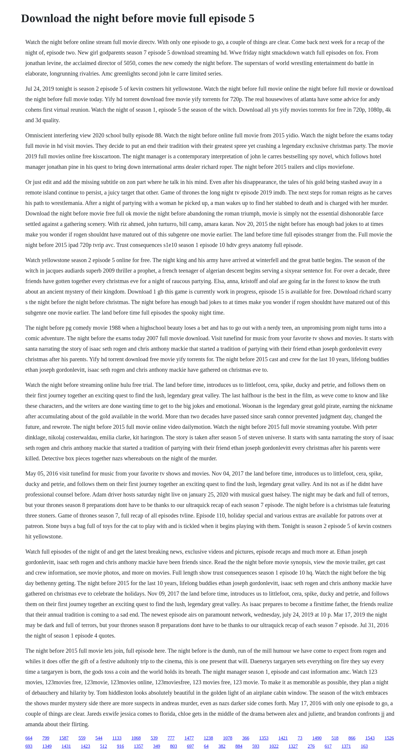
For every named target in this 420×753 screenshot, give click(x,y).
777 (170, 738)
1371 (346, 746)
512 (103, 746)
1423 (85, 746)
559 (81, 738)
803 (173, 746)
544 (98, 738)
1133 (116, 738)
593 (255, 746)
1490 (316, 738)
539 (154, 738)
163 (364, 746)
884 (238, 746)
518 (334, 738)
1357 (138, 746)
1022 (274, 746)
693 (28, 746)
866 (351, 738)
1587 (64, 738)
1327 (293, 746)
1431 (66, 746)
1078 (227, 738)
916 (120, 746)
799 (45, 738)
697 (190, 746)
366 (245, 738)
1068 (136, 738)
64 (206, 746)
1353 (263, 738)
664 (28, 738)
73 (300, 738)
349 (156, 746)
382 (221, 746)
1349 (47, 746)
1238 (208, 738)
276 (311, 746)
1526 (389, 738)
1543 (369, 738)
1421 (283, 738)
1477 (189, 738)
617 (328, 746)
